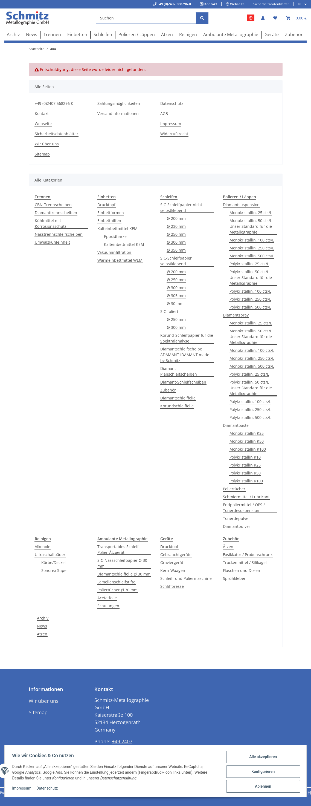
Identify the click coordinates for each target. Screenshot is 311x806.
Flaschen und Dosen (241, 570)
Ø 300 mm (176, 242)
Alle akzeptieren (261, 758)
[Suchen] (146, 18)
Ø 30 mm (175, 303)
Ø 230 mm (176, 226)
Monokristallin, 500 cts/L (251, 255)
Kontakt (210, 4)
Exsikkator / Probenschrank (247, 554)
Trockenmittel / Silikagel (245, 562)
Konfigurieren (261, 772)
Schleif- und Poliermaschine (186, 578)
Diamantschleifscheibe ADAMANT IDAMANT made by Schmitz (184, 354)
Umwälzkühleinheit (52, 242)
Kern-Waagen (172, 570)
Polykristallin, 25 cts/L (249, 263)
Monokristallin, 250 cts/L (251, 248)
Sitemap (42, 154)
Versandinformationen (118, 113)
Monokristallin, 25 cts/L (250, 212)
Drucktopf (106, 204)
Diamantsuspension (241, 204)
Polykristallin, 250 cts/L (250, 299)
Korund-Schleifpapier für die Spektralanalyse (186, 338)
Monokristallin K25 (246, 433)
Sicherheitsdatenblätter (271, 4)
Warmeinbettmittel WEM (120, 260)
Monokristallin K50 (246, 441)
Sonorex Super (54, 570)
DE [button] (300, 4)
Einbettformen (110, 212)
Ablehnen (262, 786)
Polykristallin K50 (245, 473)
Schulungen (108, 605)
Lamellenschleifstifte (116, 582)
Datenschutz (48, 789)
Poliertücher (234, 488)
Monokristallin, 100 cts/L (251, 240)
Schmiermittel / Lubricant (246, 496)
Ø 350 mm (176, 250)
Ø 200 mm (176, 218)
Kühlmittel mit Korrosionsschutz (50, 223)
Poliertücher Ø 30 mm (117, 589)
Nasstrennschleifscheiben (59, 234)
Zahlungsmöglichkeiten (118, 103)
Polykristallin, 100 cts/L (250, 291)
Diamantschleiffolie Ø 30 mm (123, 574)
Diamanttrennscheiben (56, 212)
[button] (263, 17)
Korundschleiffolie (177, 405)
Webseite (237, 4)
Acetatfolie (107, 597)
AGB (164, 113)
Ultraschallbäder (50, 554)
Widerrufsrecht (174, 133)
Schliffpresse (172, 586)
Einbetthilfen (109, 220)
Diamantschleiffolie (178, 398)
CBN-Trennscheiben (53, 204)
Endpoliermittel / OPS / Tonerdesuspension (244, 507)
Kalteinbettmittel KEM (117, 228)
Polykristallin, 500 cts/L (250, 307)
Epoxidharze (115, 236)
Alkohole (42, 546)
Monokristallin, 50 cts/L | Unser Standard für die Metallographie (252, 226)
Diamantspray (236, 315)
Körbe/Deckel (53, 562)
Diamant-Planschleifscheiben (178, 371)
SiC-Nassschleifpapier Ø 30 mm (122, 563)
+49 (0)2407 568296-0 (173, 4)
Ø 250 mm (176, 234)
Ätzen (228, 546)
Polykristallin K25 (245, 465)
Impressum (23, 789)
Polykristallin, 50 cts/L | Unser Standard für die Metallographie (250, 277)
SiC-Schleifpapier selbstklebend (176, 260)
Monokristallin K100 (247, 449)
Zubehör (168, 390)
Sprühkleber (234, 578)
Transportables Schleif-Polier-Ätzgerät (118, 549)
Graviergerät (171, 562)
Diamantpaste (236, 425)
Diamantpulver (236, 526)
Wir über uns (47, 143)
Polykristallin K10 (245, 457)
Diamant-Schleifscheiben (183, 382)
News (42, 626)
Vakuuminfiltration (114, 252)
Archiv (42, 618)
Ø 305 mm (176, 295)
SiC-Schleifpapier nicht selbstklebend (181, 207)
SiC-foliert (169, 311)
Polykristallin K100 (246, 480)
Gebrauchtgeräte (175, 554)
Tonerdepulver (236, 518)
